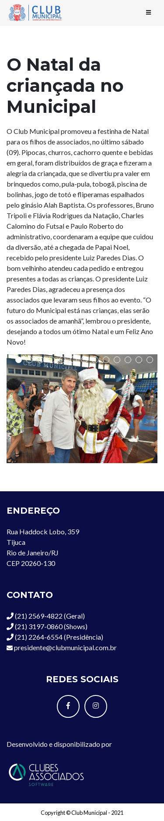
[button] (18, 359)
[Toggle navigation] (148, 13)
